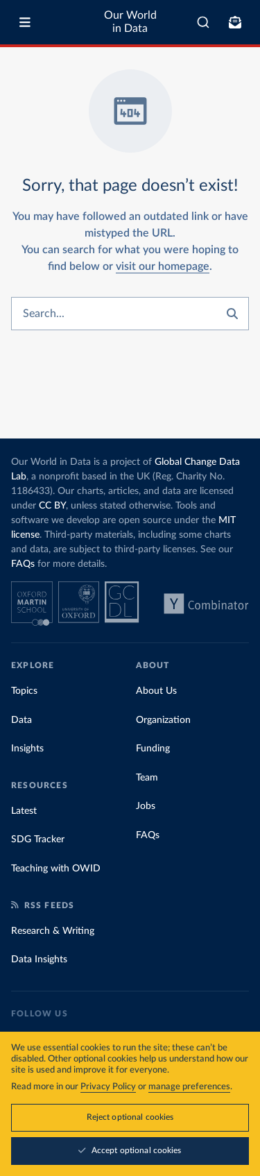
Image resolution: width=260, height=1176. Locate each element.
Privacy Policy (108, 1086)
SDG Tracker (37, 839)
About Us (156, 691)
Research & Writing (52, 931)
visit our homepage (162, 266)
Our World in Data (130, 22)
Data (21, 720)
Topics (24, 691)
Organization (163, 720)
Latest (24, 811)
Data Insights (39, 959)
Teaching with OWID (56, 869)
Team (147, 778)
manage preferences (189, 1086)
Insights (27, 748)
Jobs (145, 806)
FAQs (23, 564)
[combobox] (203, 22)
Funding (153, 748)
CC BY (52, 506)
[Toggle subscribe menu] (235, 22)
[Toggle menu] (25, 22)
